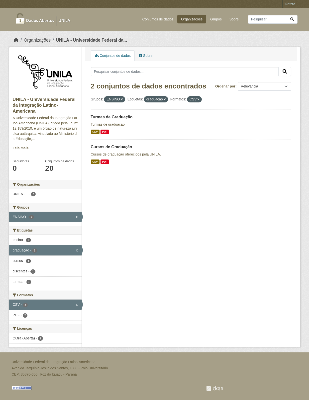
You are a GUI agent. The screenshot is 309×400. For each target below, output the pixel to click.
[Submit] (292, 19)
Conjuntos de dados (158, 19)
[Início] (16, 40)
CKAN (214, 388)
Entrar (290, 4)
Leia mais (21, 148)
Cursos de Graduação (111, 147)
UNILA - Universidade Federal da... (91, 40)
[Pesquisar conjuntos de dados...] (273, 19)
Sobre (234, 19)
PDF (104, 131)
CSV (95, 131)
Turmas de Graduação (112, 117)
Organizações (192, 19)
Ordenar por (225, 86)
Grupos (216, 19)
